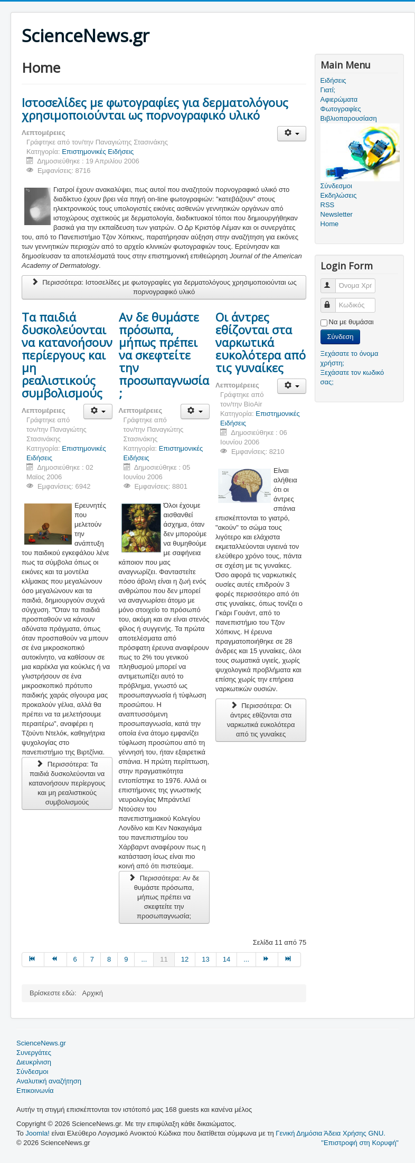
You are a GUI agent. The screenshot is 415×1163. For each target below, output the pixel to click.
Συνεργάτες (33, 1053)
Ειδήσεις (333, 80)
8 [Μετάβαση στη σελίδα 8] (109, 959)
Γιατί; (328, 90)
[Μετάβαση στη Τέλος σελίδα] (289, 959)
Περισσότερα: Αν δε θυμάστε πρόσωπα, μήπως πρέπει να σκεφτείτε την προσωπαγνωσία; (164, 897)
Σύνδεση (340, 337)
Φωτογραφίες (340, 109)
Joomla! (37, 1133)
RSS (327, 205)
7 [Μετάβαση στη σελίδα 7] (92, 959)
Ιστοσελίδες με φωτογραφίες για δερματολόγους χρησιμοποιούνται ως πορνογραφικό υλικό (155, 108)
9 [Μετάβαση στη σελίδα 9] (126, 959)
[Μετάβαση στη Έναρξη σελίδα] (33, 959)
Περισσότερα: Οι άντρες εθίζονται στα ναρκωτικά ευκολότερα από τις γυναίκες (261, 720)
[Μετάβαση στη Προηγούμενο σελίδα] (55, 959)
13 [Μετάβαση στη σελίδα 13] (205, 959)
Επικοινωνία (35, 1090)
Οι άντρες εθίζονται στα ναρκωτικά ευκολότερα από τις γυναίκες (260, 342)
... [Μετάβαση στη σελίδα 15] (246, 959)
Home (329, 224)
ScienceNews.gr (41, 1043)
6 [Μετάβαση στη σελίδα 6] (75, 959)
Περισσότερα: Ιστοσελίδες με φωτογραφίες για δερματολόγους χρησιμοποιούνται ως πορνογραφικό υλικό (163, 287)
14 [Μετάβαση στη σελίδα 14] (226, 959)
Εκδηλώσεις (338, 195)
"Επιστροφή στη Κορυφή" (360, 1143)
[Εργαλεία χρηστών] (291, 133)
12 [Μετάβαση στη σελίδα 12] (184, 959)
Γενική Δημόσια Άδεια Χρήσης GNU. (330, 1133)
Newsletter (336, 214)
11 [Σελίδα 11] (163, 959)
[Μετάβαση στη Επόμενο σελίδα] (267, 959)
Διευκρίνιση (33, 1062)
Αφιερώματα (339, 99)
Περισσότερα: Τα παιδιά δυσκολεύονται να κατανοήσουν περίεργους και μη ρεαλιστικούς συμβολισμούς (67, 783)
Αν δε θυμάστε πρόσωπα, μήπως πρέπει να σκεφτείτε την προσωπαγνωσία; (164, 355)
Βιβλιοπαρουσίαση (348, 118)
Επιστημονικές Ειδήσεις (98, 152)
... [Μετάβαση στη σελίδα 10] (144, 959)
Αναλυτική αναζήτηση (48, 1081)
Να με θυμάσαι (351, 322)
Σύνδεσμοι (32, 1071)
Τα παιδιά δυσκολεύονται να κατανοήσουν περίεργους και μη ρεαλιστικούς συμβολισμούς (67, 355)
